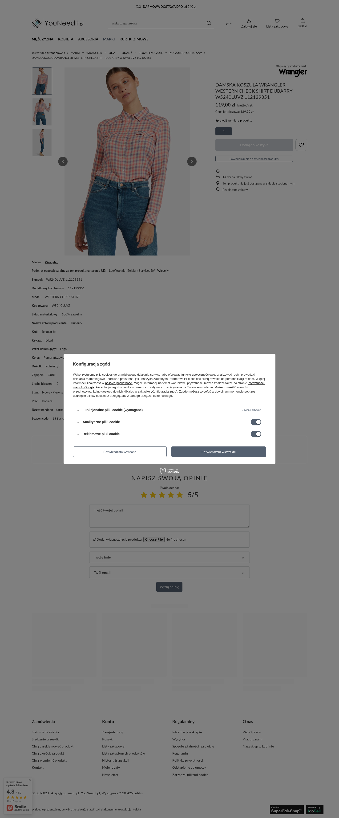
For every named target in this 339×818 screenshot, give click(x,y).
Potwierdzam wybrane (119, 452)
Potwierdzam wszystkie (219, 452)
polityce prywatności (119, 383)
